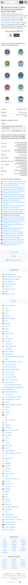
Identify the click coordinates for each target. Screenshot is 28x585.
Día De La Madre (8, 372)
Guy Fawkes (7, 432)
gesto (3, 123)
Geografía (6, 425)
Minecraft (6, 466)
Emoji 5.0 (14, 561)
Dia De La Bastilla (8, 527)
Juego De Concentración (14, 260)
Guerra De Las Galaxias (10, 430)
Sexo (5, 496)
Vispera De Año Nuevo (10, 517)
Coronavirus (7, 344)
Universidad (7, 509)
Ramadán (6, 489)
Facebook (7, 67)
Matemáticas (7, 458)
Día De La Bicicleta (9, 377)
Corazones (6, 341)
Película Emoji (7, 483)
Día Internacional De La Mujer (12, 361)
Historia (5, 437)
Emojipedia (4, 552)
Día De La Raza (8, 374)
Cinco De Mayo (8, 333)
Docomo (14, 550)
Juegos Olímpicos (8, 450)
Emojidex (21, 102)
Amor (5, 313)
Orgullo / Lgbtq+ (8, 473)
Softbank (23, 548)
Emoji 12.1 (14, 563)
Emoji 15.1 (4, 568)
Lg (4, 548)
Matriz (5, 460)
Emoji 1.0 (5, 559)
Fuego (5, 291)
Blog (14, 256)
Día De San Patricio (9, 364)
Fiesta (5, 409)
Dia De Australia (8, 524)
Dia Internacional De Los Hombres (13, 356)
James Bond (7, 445)
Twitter (21, 67)
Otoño (5, 476)
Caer (5, 321)
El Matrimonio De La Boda (11, 399)
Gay (4, 422)
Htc (23, 546)
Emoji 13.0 (23, 563)
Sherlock (6, 499)
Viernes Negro (7, 514)
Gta (4, 417)
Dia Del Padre (7, 354)
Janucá (5, 448)
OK (8, 130)
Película (5, 481)
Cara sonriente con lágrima (11, 279)
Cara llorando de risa (9, 274)
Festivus (6, 407)
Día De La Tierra (8, 530)
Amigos (5, 310)
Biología (5, 315)
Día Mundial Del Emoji (10, 391)
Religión (5, 491)
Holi (4, 440)
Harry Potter (7, 435)
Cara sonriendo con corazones (12, 276)
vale (24, 130)
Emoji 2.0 (14, 559)
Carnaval (6, 323)
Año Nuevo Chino (8, 522)
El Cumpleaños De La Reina (11, 397)
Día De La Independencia (10, 369)
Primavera (6, 486)
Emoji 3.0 (23, 559)
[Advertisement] (14, 39)
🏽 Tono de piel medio (6, 22)
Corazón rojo (7, 286)
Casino (5, 331)
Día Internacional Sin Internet (12, 384)
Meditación (6, 463)
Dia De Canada (8, 351)
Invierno (5, 443)
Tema (14, 301)
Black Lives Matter (8, 318)
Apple (7, 55)
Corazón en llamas (8, 284)
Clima (5, 336)
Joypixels (21, 90)
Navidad (6, 471)
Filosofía (6, 412)
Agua (5, 308)
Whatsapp (7, 90)
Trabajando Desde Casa (10, 506)
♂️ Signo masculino (16, 22)
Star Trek (6, 501)
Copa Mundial (7, 338)
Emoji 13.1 (4, 565)
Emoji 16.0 (14, 568)
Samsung (7, 79)
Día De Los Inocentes (9, 379)
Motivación (6, 468)
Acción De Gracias (9, 305)
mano (3, 130)
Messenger (14, 544)
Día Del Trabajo (8, 382)
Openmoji (7, 102)
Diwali (5, 359)
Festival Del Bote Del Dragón (11, 404)
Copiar (17, 35)
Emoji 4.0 (5, 561)
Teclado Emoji (14, 252)
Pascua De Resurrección (10, 478)
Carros (5, 328)
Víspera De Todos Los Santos (12, 519)
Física (5, 415)
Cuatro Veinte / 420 (9, 346)
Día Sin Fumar (7, 394)
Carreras (6, 326)
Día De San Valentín (9, 367)
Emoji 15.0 (23, 565)
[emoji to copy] (11, 35)
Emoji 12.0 (4, 563)
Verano (5, 512)
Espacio (5, 402)
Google (20, 55)
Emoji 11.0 (23, 561)
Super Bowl (6, 504)
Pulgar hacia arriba (8, 289)
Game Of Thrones (8, 420)
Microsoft (21, 79)
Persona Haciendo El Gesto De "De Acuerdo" (14, 181)
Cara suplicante (7, 281)
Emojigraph (23, 550)
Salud (5, 494)
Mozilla (14, 548)
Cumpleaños (7, 349)
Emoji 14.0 (14, 565)
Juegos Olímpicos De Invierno (12, 453)
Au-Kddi (5, 550)
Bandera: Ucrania (8, 294)
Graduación (6, 427)
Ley (4, 455)
